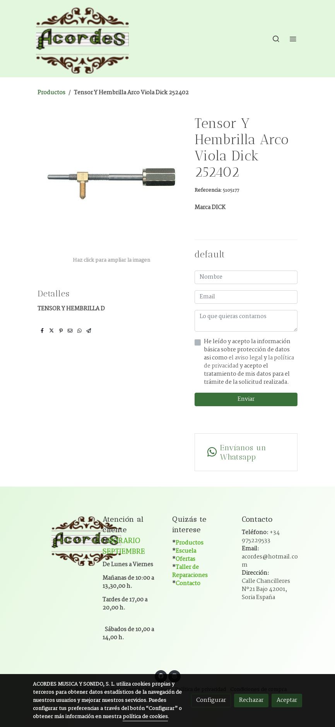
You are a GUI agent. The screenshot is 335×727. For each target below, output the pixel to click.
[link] (82, 38)
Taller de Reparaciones (190, 571)
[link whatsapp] (246, 452)
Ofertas (185, 559)
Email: (270, 557)
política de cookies (145, 717)
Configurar (211, 700)
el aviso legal (246, 358)
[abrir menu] (293, 39)
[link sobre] (63, 540)
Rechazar (251, 700)
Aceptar (287, 700)
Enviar (246, 399)
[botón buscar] (276, 39)
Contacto (188, 583)
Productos (51, 92)
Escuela (186, 551)
